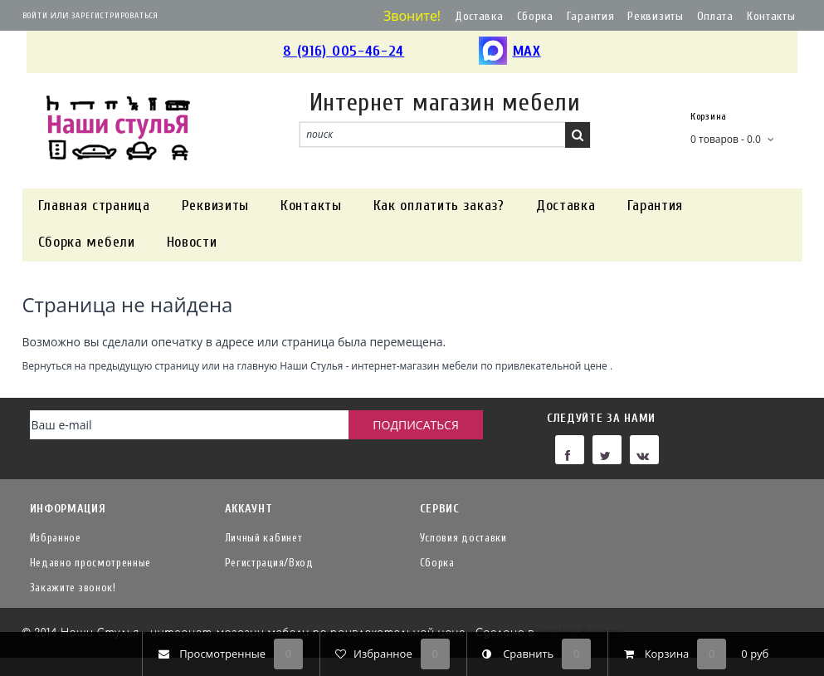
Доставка (479, 16)
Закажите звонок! (73, 587)
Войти (35, 16)
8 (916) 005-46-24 (343, 51)
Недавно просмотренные (91, 562)
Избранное (55, 537)
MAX (510, 52)
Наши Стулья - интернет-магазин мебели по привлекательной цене (443, 365)
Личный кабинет (264, 537)
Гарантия (591, 16)
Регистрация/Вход (269, 562)
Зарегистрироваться (114, 16)
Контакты (771, 16)
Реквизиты (655, 16)
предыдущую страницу (144, 365)
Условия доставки (463, 537)
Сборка (535, 16)
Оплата (715, 16)
